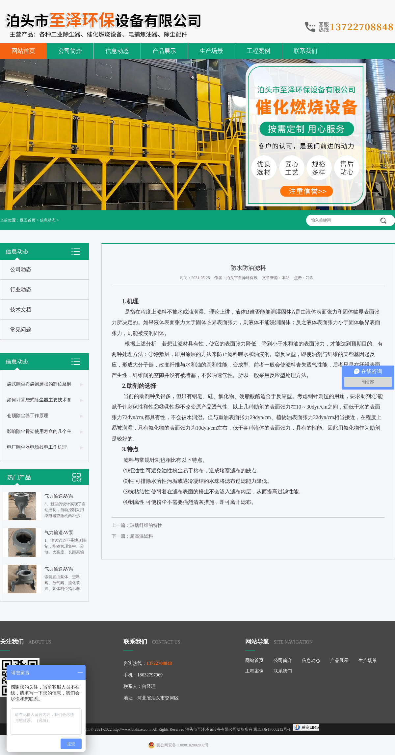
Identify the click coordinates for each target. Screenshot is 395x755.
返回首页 (28, 220)
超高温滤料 (141, 536)
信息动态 (117, 51)
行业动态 (20, 289)
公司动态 (20, 269)
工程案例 (258, 51)
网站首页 (23, 51)
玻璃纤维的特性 (146, 525)
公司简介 (70, 51)
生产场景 (211, 51)
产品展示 (164, 51)
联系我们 (305, 51)
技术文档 (20, 309)
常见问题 (20, 329)
